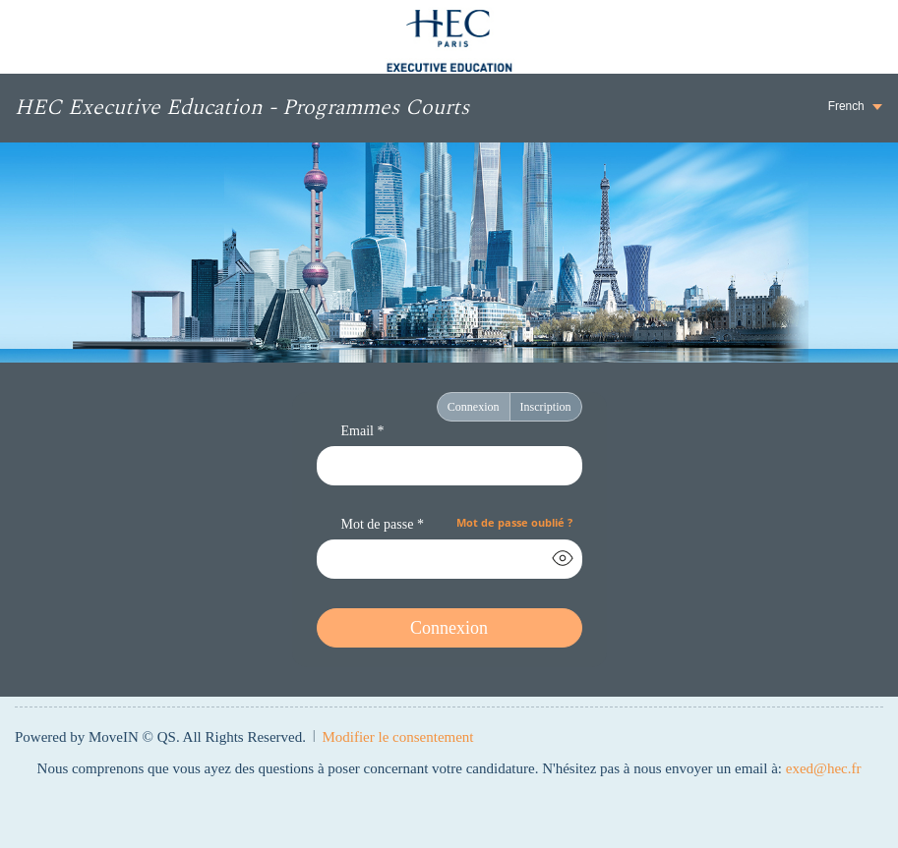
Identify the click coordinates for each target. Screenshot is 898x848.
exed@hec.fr (824, 768)
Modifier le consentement (397, 737)
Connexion (474, 407)
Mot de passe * (382, 524)
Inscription (545, 407)
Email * (363, 431)
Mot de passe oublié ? (514, 522)
